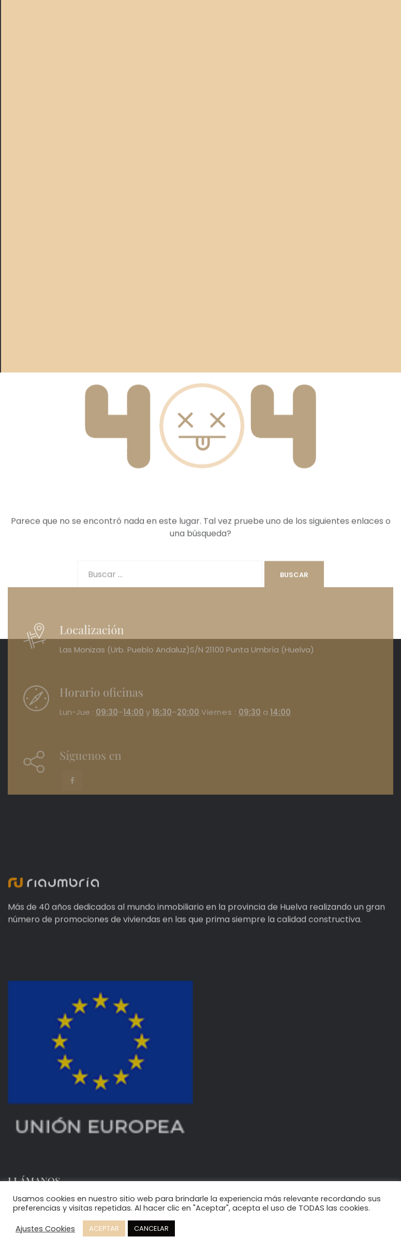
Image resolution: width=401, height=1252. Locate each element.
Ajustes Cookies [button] (45, 1228)
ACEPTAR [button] (104, 1228)
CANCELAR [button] (151, 1228)
